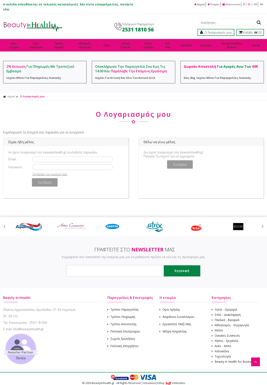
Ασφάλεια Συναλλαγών (177, 313)
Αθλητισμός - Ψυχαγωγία (91, 43)
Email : (12, 155)
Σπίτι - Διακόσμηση (38, 43)
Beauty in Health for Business (233, 43)
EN (261, 4)
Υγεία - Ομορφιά (14, 43)
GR (255, 4)
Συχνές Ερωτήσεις (121, 335)
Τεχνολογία (207, 43)
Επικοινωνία (230, 4)
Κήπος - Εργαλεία (154, 43)
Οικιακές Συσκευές (130, 43)
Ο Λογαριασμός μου (32, 92)
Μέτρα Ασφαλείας (173, 328)
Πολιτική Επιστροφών (123, 328)
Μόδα (112, 43)
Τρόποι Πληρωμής (121, 313)
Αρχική (197, 4)
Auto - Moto (174, 43)
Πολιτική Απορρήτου (123, 342)
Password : (15, 163)
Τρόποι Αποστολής (121, 320)
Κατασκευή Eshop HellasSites (164, 379)
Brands (256, 43)
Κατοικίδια (190, 43)
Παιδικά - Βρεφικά (63, 43)
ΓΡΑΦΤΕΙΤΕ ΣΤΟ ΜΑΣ (134, 245)
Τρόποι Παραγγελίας (123, 306)
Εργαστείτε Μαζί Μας (175, 320)
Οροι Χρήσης (170, 306)
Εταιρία (212, 4)
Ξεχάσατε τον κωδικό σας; (50, 170)
